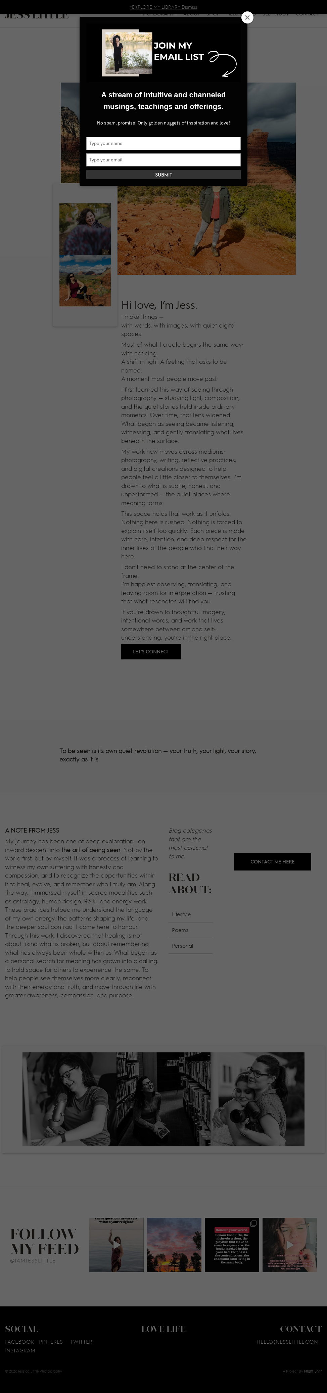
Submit (163, 174)
